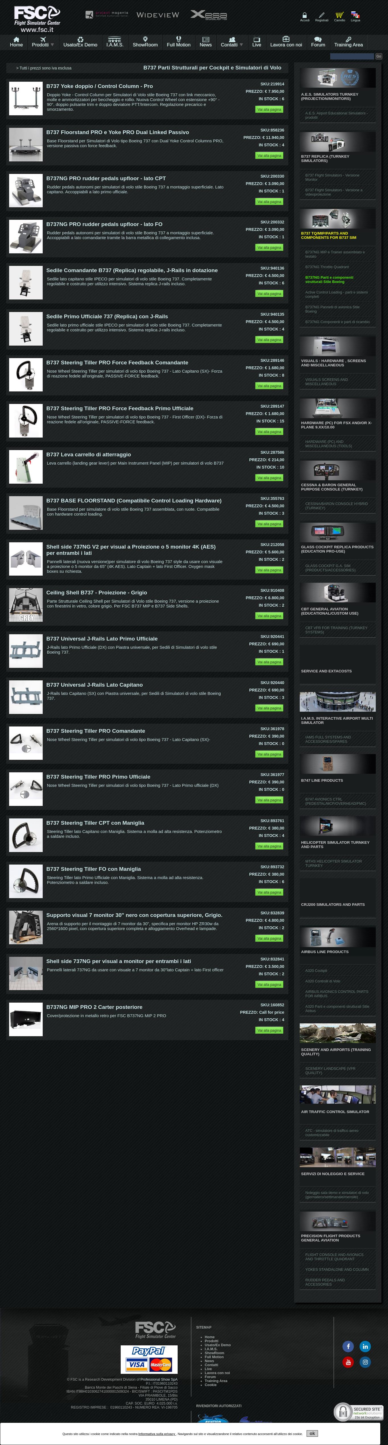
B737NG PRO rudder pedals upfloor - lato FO (104, 224)
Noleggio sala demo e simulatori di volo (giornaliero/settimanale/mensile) (337, 1195)
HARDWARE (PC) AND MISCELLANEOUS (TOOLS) (328, 444)
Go (379, 56)
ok (312, 1433)
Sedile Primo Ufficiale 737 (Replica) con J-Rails (107, 316)
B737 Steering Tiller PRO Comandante (95, 731)
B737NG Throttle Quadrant (327, 267)
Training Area (348, 45)
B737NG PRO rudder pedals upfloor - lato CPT (106, 178)
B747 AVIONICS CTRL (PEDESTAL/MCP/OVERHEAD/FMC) (335, 801)
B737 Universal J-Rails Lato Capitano (94, 685)
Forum (318, 45)
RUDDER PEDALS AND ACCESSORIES (325, 1282)
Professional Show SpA (159, 1380)
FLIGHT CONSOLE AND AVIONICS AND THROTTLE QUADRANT (334, 1257)
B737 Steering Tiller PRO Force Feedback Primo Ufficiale (120, 408)
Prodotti (43, 45)
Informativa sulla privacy (157, 1434)
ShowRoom (145, 45)
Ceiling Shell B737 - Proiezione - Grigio (96, 593)
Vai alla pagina (269, 109)
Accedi (304, 20)
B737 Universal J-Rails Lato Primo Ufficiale (102, 639)
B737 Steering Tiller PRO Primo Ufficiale (98, 777)
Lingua (355, 20)
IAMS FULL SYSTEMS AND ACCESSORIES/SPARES (328, 739)
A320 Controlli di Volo (322, 981)
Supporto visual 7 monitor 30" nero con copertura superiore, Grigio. (134, 915)
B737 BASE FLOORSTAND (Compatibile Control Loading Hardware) (134, 501)
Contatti (232, 45)
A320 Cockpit (316, 970)
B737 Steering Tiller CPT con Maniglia (95, 823)
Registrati (321, 20)
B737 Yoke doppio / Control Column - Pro (99, 86)
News (206, 45)
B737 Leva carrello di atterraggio (88, 454)
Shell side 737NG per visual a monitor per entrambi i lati (118, 961)
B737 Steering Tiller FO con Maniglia (93, 869)
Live (256, 45)
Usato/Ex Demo (80, 45)
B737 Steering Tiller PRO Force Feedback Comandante (117, 363)
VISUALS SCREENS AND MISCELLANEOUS (326, 381)
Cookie (211, 1385)
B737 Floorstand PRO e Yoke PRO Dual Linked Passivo (117, 132)
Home (16, 45)
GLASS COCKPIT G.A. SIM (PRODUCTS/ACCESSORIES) (330, 568)
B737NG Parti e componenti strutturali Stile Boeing (329, 279)
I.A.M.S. (115, 45)
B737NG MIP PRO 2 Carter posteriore (94, 1007)
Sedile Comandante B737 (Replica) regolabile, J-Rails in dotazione (132, 270)
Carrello (339, 20)
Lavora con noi (286, 45)
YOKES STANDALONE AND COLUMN (337, 1269)
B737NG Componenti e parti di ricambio (337, 322)
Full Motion (178, 45)
